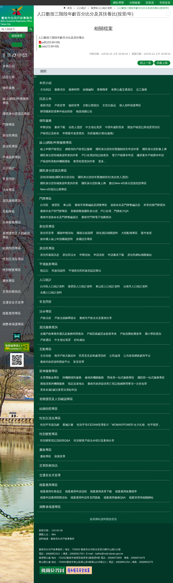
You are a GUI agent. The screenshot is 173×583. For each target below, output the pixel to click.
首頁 (69, 8)
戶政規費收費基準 (131, 333)
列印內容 (168, 13)
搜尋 (2, 28)
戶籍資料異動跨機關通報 (55, 161)
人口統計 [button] (9, 168)
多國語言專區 (84, 239)
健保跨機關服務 (94, 377)
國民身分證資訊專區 (53, 170)
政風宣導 (59, 456)
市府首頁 (164, 2)
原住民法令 (69, 254)
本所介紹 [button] (9, 66)
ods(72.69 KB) (50, 46)
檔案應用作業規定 (51, 491)
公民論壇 (114, 355)
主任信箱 (45, 355)
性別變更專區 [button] (12, 270)
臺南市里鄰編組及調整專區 (91, 204)
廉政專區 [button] (9, 280)
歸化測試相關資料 (107, 233)
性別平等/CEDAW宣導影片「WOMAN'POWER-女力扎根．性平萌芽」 (119, 424)
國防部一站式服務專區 (151, 377)
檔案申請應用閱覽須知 (53, 497)
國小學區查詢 (153, 333)
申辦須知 (45, 127)
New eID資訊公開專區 (53, 189)
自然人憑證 (75, 127)
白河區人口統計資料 (52, 286)
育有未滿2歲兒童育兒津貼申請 (58, 389)
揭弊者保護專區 (13, 324)
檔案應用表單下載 (101, 491)
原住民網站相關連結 (139, 254)
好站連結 (79, 339)
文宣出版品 (109, 105)
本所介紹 (45, 83)
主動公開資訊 (91, 105)
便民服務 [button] (9, 88)
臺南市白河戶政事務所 (17, 16)
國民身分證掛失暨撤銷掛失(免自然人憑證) (103, 177)
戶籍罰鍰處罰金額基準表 (102, 333)
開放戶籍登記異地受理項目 (143, 127)
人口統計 (81, 8)
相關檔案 (103, 28)
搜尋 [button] (31, 29)
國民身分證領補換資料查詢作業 (59, 155)
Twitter (14, 55)
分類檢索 (134, 2)
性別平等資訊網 (49, 424)
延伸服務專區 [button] (12, 222)
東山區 (67, 204)
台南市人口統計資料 (135, 286)
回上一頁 (145, 62)
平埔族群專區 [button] (12, 157)
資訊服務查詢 (48, 327)
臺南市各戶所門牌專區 (53, 211)
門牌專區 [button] (9, 124)
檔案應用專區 (48, 485)
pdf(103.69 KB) (51, 42)
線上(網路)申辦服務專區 (55, 142)
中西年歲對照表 (114, 127)
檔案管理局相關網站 (141, 497)
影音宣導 (78, 361)
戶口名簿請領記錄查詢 (94, 155)
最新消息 (45, 105)
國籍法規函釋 (85, 233)
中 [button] (17, 44)
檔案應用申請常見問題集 (85, 497)
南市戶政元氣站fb (65, 355)
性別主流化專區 (50, 418)
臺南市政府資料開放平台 (55, 361)
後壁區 (56, 204)
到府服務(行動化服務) (101, 133)
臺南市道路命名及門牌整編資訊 (59, 217)
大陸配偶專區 (129, 233)
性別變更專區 (48, 434)
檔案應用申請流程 (76, 491)
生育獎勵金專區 (49, 377)
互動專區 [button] (9, 211)
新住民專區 (47, 226)
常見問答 (9, 179)
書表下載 (59, 127)
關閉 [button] (43, 71)
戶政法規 (45, 318)
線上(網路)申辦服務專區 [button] (16, 101)
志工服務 (141, 89)
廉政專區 (45, 449)
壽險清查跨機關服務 (52, 383)
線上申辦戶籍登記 (51, 149)
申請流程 (99, 254)
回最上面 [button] (162, 62)
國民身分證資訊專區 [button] (16, 113)
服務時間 (74, 89)
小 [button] (6, 44)
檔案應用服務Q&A (115, 497)
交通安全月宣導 (13, 302)
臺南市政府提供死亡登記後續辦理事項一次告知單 (117, 383)
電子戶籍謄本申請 (122, 155)
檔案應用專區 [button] (12, 313)
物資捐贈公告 (84, 111)
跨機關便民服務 (72, 377)
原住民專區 (47, 248)
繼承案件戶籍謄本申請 (150, 155)
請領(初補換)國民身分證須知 (57, 177)
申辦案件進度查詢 (73, 133)
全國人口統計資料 (51, 292)
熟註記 (44, 270)
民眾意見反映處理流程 (92, 355)
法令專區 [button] (9, 189)
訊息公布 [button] (9, 77)
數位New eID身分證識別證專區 (127, 183)
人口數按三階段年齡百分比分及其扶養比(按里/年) (143, 8)
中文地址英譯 (93, 127)
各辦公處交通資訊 (122, 89)
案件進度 (146, 233)
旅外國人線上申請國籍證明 (56, 239)
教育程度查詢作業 (84, 161)
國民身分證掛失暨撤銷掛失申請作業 (117, 149)
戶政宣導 (59, 105)
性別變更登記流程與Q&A (55, 440)
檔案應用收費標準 (126, 491)
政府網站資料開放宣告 (103, 519)
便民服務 (45, 120)
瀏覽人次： (45, 534)
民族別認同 (58, 270)
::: (1, 6)
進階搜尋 (16, 35)
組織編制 (88, 89)
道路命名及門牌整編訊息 (125, 204)
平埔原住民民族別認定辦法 (85, 270)
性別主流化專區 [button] (13, 259)
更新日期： (45, 530)
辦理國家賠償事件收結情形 (56, 111)
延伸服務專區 (48, 371)
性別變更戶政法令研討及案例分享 (94, 440)
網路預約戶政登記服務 (78, 149)
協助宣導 (74, 105)
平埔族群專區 (48, 264)
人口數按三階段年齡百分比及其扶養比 (61, 37)
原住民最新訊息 (49, 254)
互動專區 (45, 349)
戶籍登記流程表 (49, 133)
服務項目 (59, 89)
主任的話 (45, 89)
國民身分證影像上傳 (154, 149)
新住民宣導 (47, 233)
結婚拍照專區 (12, 248)
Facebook (4, 55)
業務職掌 (102, 89)
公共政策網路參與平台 (137, 355)
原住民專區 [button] (10, 146)
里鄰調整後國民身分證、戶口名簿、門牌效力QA (100, 211)
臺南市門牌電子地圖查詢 (96, 217)
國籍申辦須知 (65, 233)
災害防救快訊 (12, 291)
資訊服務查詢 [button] (12, 200)
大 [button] (27, 44)
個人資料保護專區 (130, 105)
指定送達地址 (76, 383)
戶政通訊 (45, 339)
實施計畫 (68, 424)
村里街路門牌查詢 (154, 204)
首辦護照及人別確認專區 (16, 235)
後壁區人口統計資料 (101, 8)
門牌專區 (45, 198)
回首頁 (150, 2)
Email (24, 55)
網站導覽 (118, 2)
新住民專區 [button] (10, 135)
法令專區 (45, 311)
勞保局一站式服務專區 (120, 377)
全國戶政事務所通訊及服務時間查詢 (61, 333)
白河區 (44, 204)
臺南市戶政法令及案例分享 (95, 318)
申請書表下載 (116, 254)
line (19, 55)
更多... (102, 161)
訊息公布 (45, 98)
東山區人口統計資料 (108, 286)
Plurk (9, 55)
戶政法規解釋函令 (65, 318)
